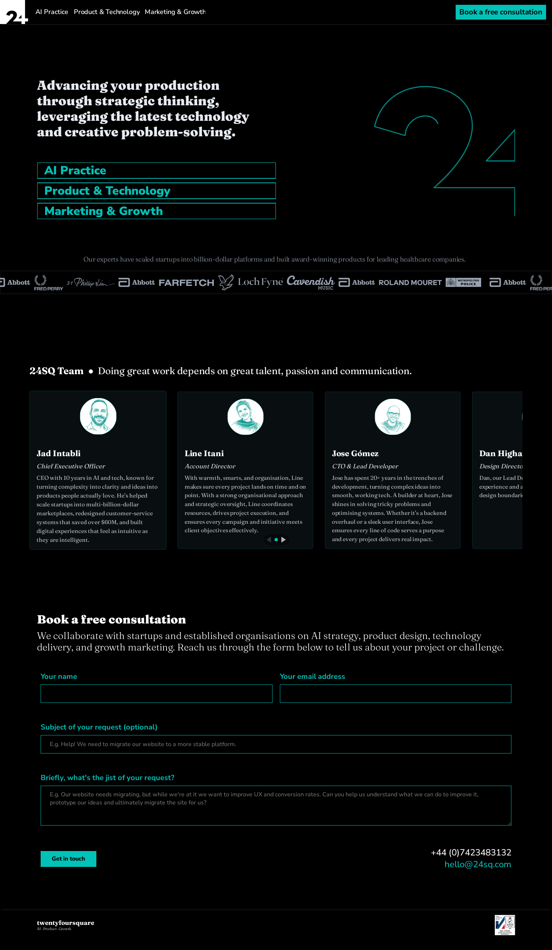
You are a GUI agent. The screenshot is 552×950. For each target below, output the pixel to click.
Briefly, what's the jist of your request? (107, 778)
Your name (59, 676)
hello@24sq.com (478, 864)
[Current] (276, 539)
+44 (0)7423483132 (471, 852)
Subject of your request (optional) (99, 727)
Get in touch (68, 859)
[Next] (283, 540)
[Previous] (269, 540)
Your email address (312, 676)
